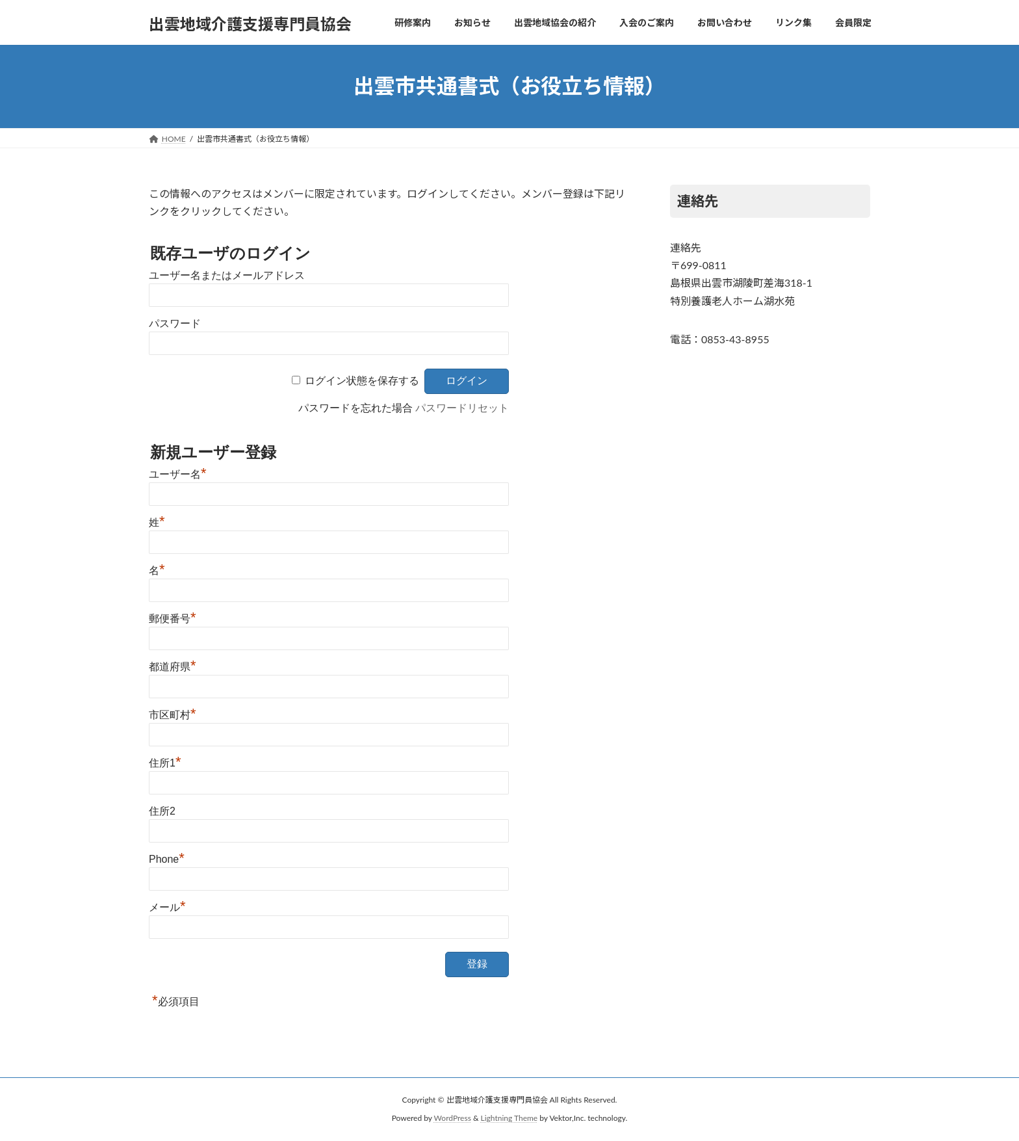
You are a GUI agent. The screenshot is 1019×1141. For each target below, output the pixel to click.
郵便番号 (172, 618)
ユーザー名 (178, 474)
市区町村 (172, 714)
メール (167, 907)
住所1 (165, 762)
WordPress (452, 1118)
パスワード (175, 323)
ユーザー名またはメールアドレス (227, 275)
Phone (167, 859)
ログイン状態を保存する (362, 380)
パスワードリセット (462, 407)
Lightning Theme (509, 1118)
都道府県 (172, 666)
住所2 (162, 811)
